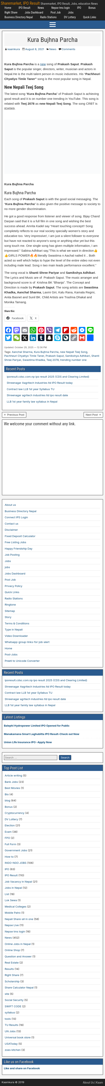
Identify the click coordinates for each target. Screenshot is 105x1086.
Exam (8, 831)
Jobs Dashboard (34, 12)
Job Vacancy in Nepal (18, 881)
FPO (7, 837)
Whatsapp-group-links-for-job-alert (27, 642)
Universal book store (17, 1037)
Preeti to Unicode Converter (22, 660)
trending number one (73, 359)
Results (9, 968)
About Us (88, 1082)
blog (7, 800)
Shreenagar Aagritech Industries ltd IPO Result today (40, 382)
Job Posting (12, 554)
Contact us (11, 523)
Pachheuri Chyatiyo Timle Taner (24, 355)
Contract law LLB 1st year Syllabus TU (30, 389)
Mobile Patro (12, 912)
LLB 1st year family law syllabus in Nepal (32, 401)
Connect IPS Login (16, 517)
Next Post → (93, 414)
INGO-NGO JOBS (15, 862)
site (7, 993)
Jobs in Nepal (13, 887)
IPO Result (24, 7)
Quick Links (89, 17)
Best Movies (12, 788)
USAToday (11, 1043)
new (43, 64)
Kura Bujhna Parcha (52, 40)
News (41, 7)
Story (8, 617)
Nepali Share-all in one (19, 919)
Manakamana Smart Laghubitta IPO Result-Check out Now (41, 734)
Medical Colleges (15, 906)
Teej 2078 (52, 359)
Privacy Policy (13, 586)
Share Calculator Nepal (19, 987)
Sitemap (10, 611)
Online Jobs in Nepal (18, 944)
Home (8, 7)
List (7, 894)
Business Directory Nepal (19, 17)
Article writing (13, 775)
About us (10, 504)
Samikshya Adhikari (77, 355)
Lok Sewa (11, 900)
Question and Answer (18, 956)
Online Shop (12, 950)
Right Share (11, 12)
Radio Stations (48, 17)
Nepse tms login (60, 7)
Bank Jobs (11, 781)
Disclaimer (11, 529)
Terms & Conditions (17, 623)
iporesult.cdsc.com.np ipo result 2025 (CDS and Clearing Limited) (48, 376)
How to (9, 856)
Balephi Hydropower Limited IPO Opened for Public (37, 725)
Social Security (14, 1000)
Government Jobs (16, 850)
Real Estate (12, 962)
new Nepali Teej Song (73, 351)
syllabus (10, 1012)
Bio (7, 794)
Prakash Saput (55, 355)
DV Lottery (70, 17)
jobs (7, 567)
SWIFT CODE (13, 1006)
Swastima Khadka (34, 359)
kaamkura (14, 49)
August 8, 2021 (34, 49)
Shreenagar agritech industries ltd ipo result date (37, 395)
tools (8, 1018)
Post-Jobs (11, 654)
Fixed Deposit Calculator (20, 536)
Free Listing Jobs (15, 542)
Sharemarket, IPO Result (20, 3)
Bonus (92, 7)
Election (10, 825)
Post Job (56, 12)
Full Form (10, 844)
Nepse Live (12, 925)
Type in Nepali (14, 629)
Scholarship (12, 981)
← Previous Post (14, 414)
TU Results (11, 1025)
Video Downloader (16, 635)
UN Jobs (10, 1031)
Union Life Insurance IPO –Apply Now (28, 742)
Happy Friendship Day (18, 548)
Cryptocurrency (14, 812)
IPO (79, 7)
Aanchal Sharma (22, 351)
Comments (68, 49)
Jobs (70, 12)
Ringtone (10, 604)
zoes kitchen (13, 1049)
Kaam (99, 1082)
